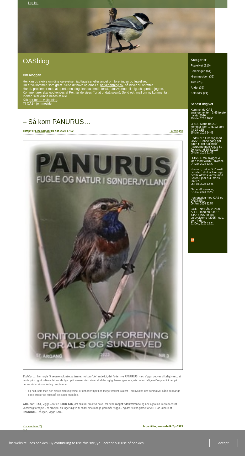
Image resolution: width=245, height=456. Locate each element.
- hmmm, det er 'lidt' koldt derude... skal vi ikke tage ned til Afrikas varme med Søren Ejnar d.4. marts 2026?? (207, 176)
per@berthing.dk (111, 85)
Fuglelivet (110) (201, 65)
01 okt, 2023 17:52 (62, 131)
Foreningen (176, 131)
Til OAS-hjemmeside (37, 103)
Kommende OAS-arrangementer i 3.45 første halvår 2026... (208, 114)
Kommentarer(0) (32, 426)
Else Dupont (42, 131)
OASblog (36, 61)
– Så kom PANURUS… (56, 121)
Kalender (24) (199, 93)
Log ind (33, 3)
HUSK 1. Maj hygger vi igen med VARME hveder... (208, 160)
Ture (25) (197, 82)
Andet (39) (197, 87)
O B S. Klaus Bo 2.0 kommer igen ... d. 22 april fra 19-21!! (207, 128)
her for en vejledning (43, 100)
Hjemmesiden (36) (202, 76)
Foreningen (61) (201, 71)
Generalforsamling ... (204, 191)
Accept (223, 442)
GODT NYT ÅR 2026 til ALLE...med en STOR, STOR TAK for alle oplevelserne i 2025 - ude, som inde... (207, 216)
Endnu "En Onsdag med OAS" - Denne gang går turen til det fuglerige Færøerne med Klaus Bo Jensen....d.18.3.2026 (206, 145)
